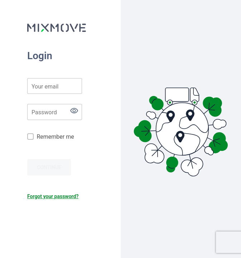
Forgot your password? (52, 196)
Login (39, 56)
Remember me (55, 136)
